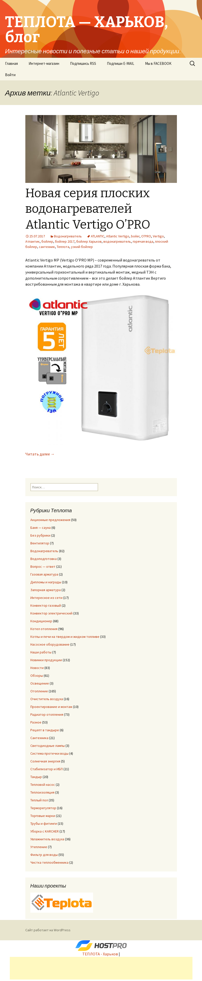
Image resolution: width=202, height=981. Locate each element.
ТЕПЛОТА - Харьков (100, 953)
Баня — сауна (40, 527)
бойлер (47, 241)
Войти (10, 74)
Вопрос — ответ (42, 566)
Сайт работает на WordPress (48, 930)
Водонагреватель (68, 236)
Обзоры (36, 675)
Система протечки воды (49, 753)
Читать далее (40, 453)
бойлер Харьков (89, 241)
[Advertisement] (101, 968)
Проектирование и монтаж (51, 706)
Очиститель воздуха (46, 699)
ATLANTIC (97, 236)
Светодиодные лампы (47, 745)
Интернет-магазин (44, 63)
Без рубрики (40, 535)
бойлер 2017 (65, 241)
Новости (37, 667)
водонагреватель (117, 241)
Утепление (38, 847)
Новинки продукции (46, 660)
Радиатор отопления (46, 714)
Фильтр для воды (44, 854)
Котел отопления (43, 629)
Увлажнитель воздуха (47, 839)
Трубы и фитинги (43, 823)
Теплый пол (39, 800)
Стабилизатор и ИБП (46, 769)
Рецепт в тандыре (44, 730)
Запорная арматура (45, 590)
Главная (11, 63)
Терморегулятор (43, 808)
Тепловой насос (42, 784)
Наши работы (40, 652)
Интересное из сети (46, 597)
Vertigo (158, 236)
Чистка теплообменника (49, 862)
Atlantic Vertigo (117, 236)
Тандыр (36, 777)
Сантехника (39, 738)
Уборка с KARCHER (44, 831)
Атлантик (32, 241)
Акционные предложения (50, 520)
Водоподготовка (43, 558)
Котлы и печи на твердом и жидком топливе (64, 636)
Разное (35, 722)
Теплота (63, 246)
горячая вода (143, 241)
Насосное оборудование (50, 644)
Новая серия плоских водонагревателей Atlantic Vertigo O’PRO (87, 209)
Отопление (39, 691)
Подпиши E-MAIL (120, 63)
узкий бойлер (82, 246)
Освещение (39, 683)
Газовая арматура (44, 574)
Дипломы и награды (45, 582)
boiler (135, 236)
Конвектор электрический (51, 613)
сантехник (47, 246)
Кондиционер (41, 621)
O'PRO (146, 236)
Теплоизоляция (42, 792)
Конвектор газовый (45, 605)
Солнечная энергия (45, 761)
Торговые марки (42, 815)
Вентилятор (39, 543)
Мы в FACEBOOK (158, 63)
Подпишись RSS (83, 63)
